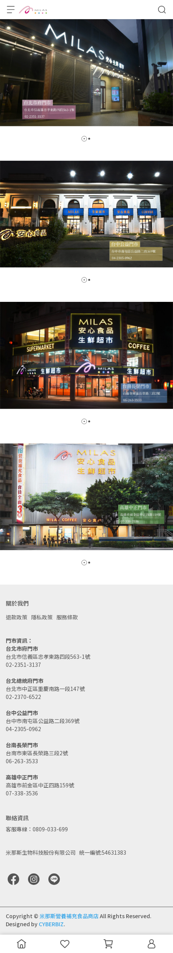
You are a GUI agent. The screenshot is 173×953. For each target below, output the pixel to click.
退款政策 (16, 617)
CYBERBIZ (51, 924)
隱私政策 (42, 617)
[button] (84, 138)
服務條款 (67, 617)
